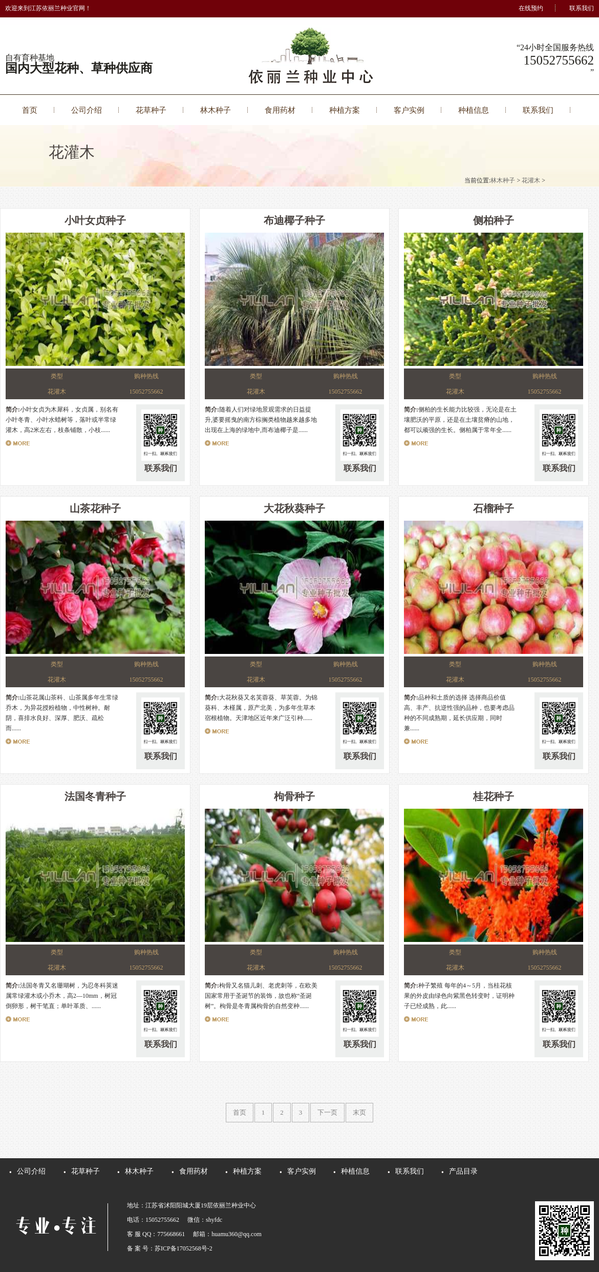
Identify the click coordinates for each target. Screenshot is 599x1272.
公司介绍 (86, 110)
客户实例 (409, 110)
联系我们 (581, 8)
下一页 (327, 1112)
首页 (29, 110)
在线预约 (531, 8)
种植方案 (344, 110)
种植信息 (473, 110)
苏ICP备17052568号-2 (183, 1248)
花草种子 (151, 110)
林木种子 (215, 110)
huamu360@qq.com (236, 1234)
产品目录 (463, 1171)
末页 (359, 1112)
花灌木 (531, 180)
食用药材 (280, 110)
